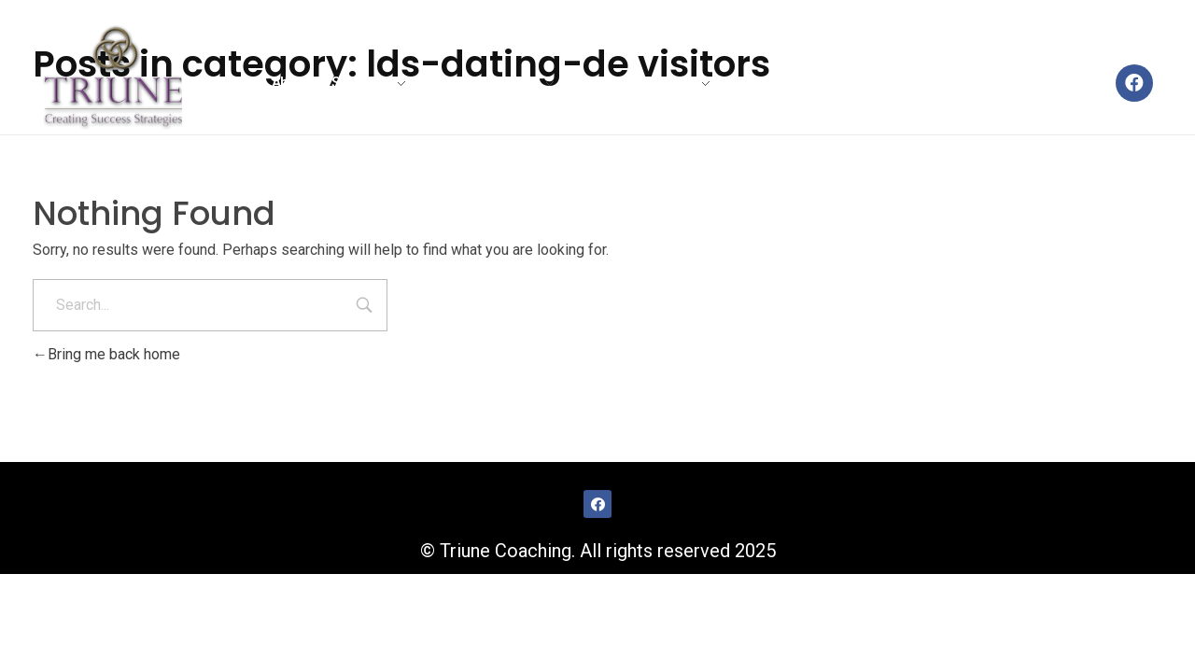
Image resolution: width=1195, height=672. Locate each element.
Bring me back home (106, 354)
